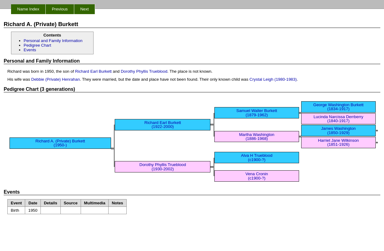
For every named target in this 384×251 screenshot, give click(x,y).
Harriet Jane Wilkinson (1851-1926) (338, 142)
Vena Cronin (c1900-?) (256, 176)
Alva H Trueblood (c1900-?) (256, 157)
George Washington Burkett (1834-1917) (338, 106)
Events (30, 50)
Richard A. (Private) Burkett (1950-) (60, 143)
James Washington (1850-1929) (338, 130)
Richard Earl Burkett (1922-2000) (162, 124)
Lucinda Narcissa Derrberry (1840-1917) (338, 118)
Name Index (28, 9)
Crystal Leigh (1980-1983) (273, 79)
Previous (60, 9)
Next (84, 9)
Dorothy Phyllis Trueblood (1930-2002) (163, 166)
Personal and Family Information (53, 40)
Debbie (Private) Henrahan (55, 79)
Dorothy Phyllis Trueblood (144, 71)
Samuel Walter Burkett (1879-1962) (256, 112)
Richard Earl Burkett (93, 71)
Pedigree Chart (37, 45)
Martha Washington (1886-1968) (256, 136)
